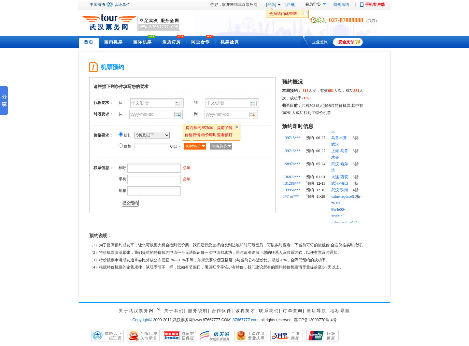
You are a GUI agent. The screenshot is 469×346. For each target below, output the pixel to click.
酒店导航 (316, 310)
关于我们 (174, 310)
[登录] (271, 4)
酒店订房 (171, 41)
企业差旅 (320, 42)
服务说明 (198, 310)
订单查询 (293, 310)
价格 (128, 146)
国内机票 (113, 41)
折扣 (128, 135)
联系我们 (269, 310)
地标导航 (340, 310)
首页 (89, 42)
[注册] (290, 4)
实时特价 (193, 146)
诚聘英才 (245, 310)
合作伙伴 (222, 310)
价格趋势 (219, 146)
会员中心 (313, 4)
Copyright (142, 320)
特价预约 (341, 4)
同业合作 (200, 41)
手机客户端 (375, 4)
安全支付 (346, 42)
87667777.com (245, 320)
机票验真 (229, 41)
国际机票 (142, 41)
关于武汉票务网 (139, 310)
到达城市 (253, 103)
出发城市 (178, 103)
